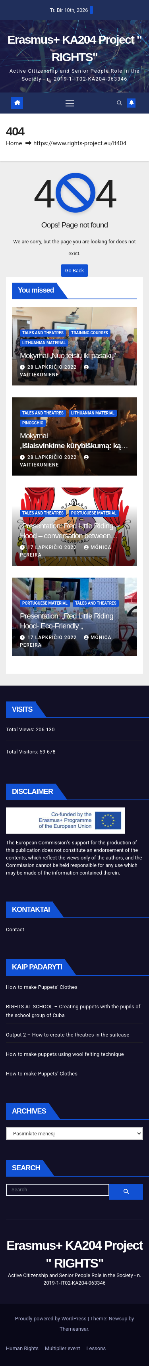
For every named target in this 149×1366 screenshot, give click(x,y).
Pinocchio (32, 423)
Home (14, 143)
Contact (15, 930)
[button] (119, 103)
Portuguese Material (93, 513)
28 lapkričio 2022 (52, 367)
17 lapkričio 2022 (52, 547)
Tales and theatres (43, 333)
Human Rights (22, 1348)
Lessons (96, 1348)
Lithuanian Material (44, 343)
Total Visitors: (23, 752)
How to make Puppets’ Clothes (41, 987)
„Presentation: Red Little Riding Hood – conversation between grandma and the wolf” (66, 536)
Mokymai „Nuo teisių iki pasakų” (68, 355)
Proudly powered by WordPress (51, 1319)
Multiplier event (62, 1348)
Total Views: (21, 729)
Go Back (74, 271)
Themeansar (74, 1329)
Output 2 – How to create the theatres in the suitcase (67, 1035)
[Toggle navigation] (70, 103)
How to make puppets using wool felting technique (65, 1054)
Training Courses (89, 333)
